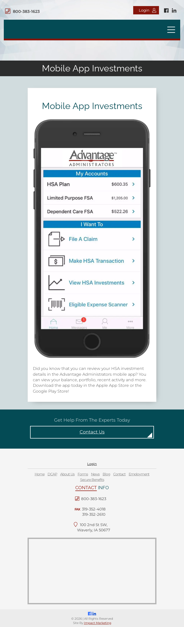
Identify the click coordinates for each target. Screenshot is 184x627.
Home (39, 474)
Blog (106, 474)
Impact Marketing (97, 623)
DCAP (52, 474)
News (95, 474)
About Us (67, 474)
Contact (119, 474)
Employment (139, 474)
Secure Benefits (92, 479)
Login (147, 10)
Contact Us (92, 432)
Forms (83, 474)
